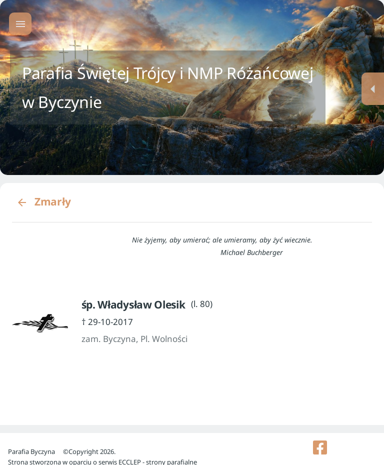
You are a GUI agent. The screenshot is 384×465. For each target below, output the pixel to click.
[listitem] (320, 447)
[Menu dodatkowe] (373, 88)
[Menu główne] (20, 23)
